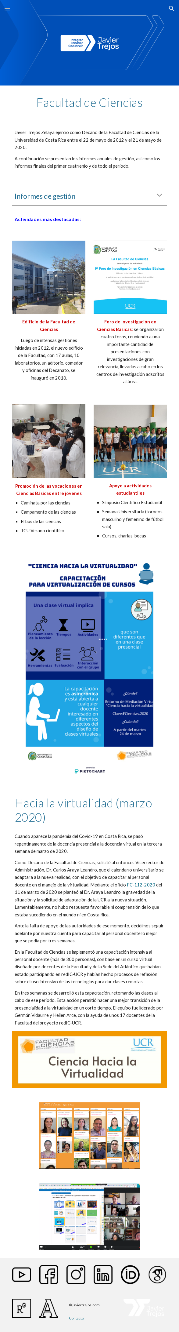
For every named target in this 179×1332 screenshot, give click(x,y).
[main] (89, 102)
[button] (7, 8)
